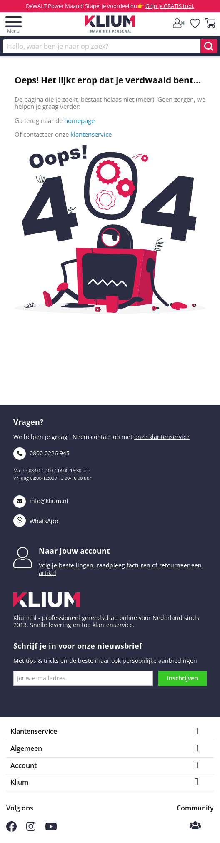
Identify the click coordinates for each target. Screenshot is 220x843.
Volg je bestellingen (66, 565)
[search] (208, 46)
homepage (79, 120)
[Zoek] (110, 46)
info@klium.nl (40, 501)
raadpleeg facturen (123, 565)
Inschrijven (182, 678)
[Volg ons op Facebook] (11, 829)
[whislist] (195, 24)
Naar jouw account (74, 551)
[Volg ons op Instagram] (30, 829)
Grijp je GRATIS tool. (169, 6)
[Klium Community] (195, 826)
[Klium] (110, 25)
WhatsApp (35, 521)
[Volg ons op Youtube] (51, 828)
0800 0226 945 (41, 453)
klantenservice (91, 134)
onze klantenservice (162, 437)
